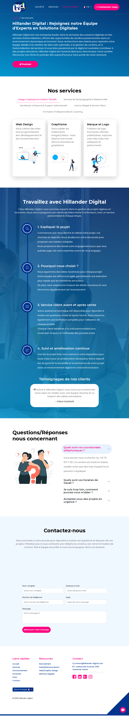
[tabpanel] (64, 148)
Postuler (25, 64)
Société (39, 7)
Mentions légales (46, 674)
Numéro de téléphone (32, 598)
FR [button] (86, 7)
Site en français (22, 690)
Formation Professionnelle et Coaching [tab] (62, 112)
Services (53, 7)
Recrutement (71, 7)
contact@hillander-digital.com (88, 664)
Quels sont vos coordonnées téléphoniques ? (82, 449)
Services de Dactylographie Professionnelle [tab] (86, 99)
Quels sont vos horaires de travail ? (81, 482)
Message (26, 609)
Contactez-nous (107, 7)
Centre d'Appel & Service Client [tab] (90, 106)
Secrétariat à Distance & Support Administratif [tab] (43, 106)
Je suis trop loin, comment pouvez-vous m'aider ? (81, 491)
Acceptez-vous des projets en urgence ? (83, 501)
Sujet (68, 598)
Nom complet (28, 586)
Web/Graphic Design (48, 671)
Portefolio (16, 674)
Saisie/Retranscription (49, 667)
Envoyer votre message (36, 630)
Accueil (15, 18)
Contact (16, 681)
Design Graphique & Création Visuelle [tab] (36, 99)
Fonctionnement (19, 671)
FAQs (14, 678)
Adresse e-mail (72, 586)
